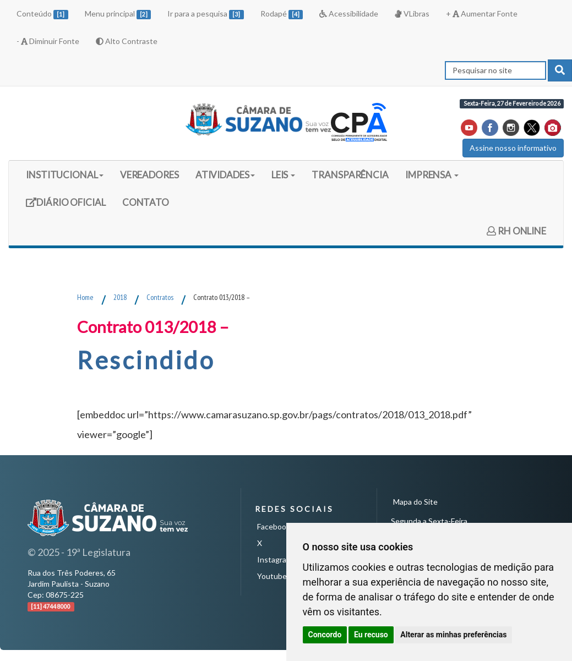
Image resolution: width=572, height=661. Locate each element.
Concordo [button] (325, 634)
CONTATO (145, 202)
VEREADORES (149, 175)
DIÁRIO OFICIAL (65, 206)
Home (85, 297)
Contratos (159, 297)
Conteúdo (42, 14)
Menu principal (118, 14)
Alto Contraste (126, 41)
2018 (120, 297)
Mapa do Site (415, 501)
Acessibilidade (348, 13)
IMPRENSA (432, 175)
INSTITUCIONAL (64, 175)
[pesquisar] (560, 70)
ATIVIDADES (225, 175)
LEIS (283, 175)
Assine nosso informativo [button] (513, 147)
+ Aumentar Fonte (481, 13)
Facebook (273, 526)
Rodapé (281, 14)
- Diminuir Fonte (48, 41)
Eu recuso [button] (371, 634)
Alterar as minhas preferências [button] (453, 634)
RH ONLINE (516, 231)
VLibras (412, 13)
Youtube (272, 576)
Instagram (274, 559)
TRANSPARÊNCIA (350, 175)
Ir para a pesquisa (205, 14)
